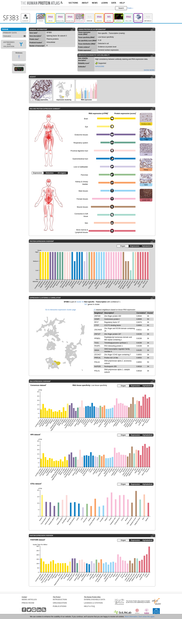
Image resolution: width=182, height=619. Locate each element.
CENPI (97, 319)
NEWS (95, 2)
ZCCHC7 (97, 355)
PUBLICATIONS (59, 606)
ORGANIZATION (60, 603)
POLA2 (97, 362)
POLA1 (97, 371)
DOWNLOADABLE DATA (94, 599)
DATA (113, 2)
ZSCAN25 (98, 330)
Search (121, 8)
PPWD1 (97, 338)
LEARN (104, 2)
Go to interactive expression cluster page (60, 310)
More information (131, 617)
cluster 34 (80, 302)
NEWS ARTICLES (29, 599)
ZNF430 (97, 316)
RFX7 (96, 322)
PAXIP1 (97, 346)
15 (94, 310)
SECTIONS (73, 2)
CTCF (96, 325)
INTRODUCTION (60, 599)
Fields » (130, 8)
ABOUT (85, 2)
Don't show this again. (146, 617)
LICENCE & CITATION (93, 603)
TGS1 (96, 343)
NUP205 (97, 366)
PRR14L (97, 358)
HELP (122, 2)
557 (85, 304)
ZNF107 (97, 334)
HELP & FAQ (89, 606)
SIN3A (96, 350)
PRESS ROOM (28, 603)
